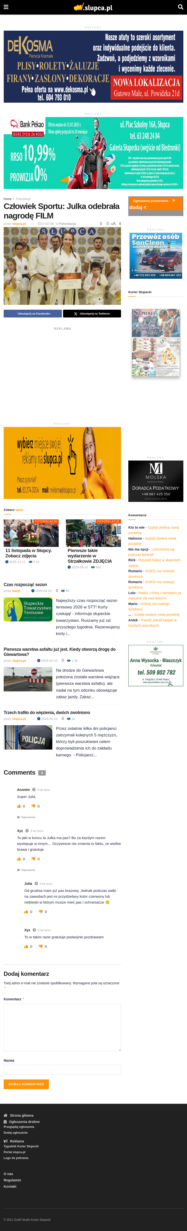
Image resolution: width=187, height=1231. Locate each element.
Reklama (14, 1141)
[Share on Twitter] (92, 313)
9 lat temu (43, 790)
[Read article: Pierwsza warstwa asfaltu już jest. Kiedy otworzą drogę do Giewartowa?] (28, 679)
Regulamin (12, 1180)
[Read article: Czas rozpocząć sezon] (28, 609)
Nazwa (9, 1060)
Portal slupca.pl (14, 1152)
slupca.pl (19, 224)
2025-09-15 (78, 567)
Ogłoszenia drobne (22, 1122)
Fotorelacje (23, 199)
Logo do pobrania (16, 1158)
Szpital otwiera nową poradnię (157, 614)
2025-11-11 (15, 562)
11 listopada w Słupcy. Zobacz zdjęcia (28, 553)
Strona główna (18, 1115)
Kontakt (10, 1186)
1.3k (72, 660)
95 (65, 591)
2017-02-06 (45, 224)
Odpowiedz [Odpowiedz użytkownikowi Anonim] (28, 817)
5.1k (34, 562)
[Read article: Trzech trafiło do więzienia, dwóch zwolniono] (28, 737)
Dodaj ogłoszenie (16, 1132)
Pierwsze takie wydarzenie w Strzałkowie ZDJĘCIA (90, 556)
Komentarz (14, 999)
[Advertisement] (62, 366)
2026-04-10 (41, 591)
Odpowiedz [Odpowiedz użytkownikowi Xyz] (28, 870)
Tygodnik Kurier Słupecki (21, 1146)
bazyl (16, 591)
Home (7, 199)
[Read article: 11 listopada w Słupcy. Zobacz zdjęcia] (31, 533)
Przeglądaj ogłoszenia (19, 1127)
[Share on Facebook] (33, 313)
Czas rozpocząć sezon (25, 584)
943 (96, 567)
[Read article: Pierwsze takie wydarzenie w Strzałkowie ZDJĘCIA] (93, 533)
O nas (8, 1174)
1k (71, 719)
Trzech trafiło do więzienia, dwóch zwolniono (47, 712)
